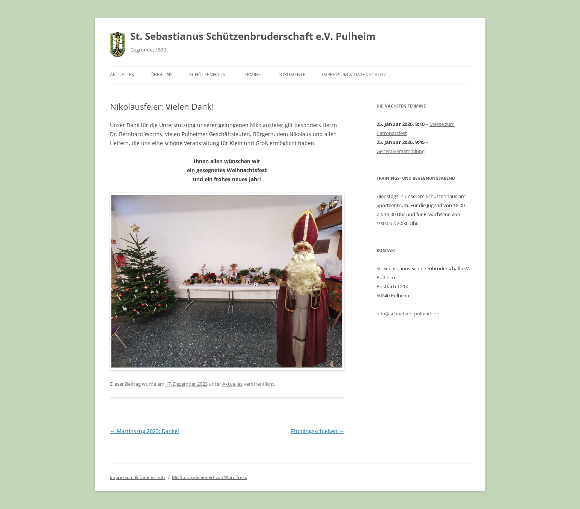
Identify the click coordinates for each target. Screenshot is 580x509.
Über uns (162, 74)
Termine (251, 74)
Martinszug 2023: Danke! (144, 431)
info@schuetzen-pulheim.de (408, 313)
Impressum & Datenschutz (354, 74)
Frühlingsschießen (317, 431)
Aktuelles (122, 74)
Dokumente (291, 74)
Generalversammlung (401, 151)
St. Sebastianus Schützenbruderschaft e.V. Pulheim (253, 36)
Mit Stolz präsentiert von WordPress (209, 477)
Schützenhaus (207, 74)
